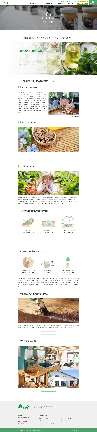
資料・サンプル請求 (82, 1)
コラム (61, 1)
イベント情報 (68, 1)
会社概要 (20, 415)
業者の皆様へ (61, 3)
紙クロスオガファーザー (48, 421)
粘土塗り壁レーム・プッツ (48, 423)
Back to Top (74, 430)
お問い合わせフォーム (23, 417)
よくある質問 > (48, 333)
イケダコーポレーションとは (37, 3)
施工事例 (74, 1)
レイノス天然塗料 (67, 418)
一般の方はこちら (82, 3)
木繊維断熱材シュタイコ (48, 418)
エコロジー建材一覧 (51, 3)
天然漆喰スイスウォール (69, 421)
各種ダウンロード (71, 3)
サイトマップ (21, 423)
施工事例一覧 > (48, 393)
